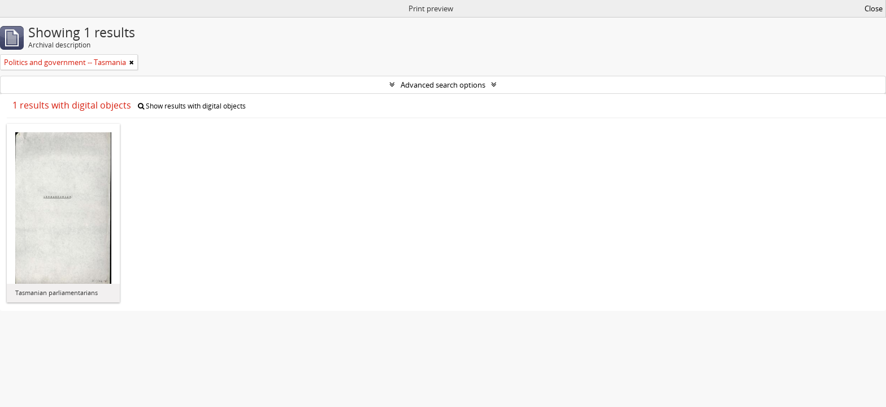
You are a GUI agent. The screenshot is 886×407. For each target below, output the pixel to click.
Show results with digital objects (192, 106)
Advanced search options (443, 85)
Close (874, 8)
